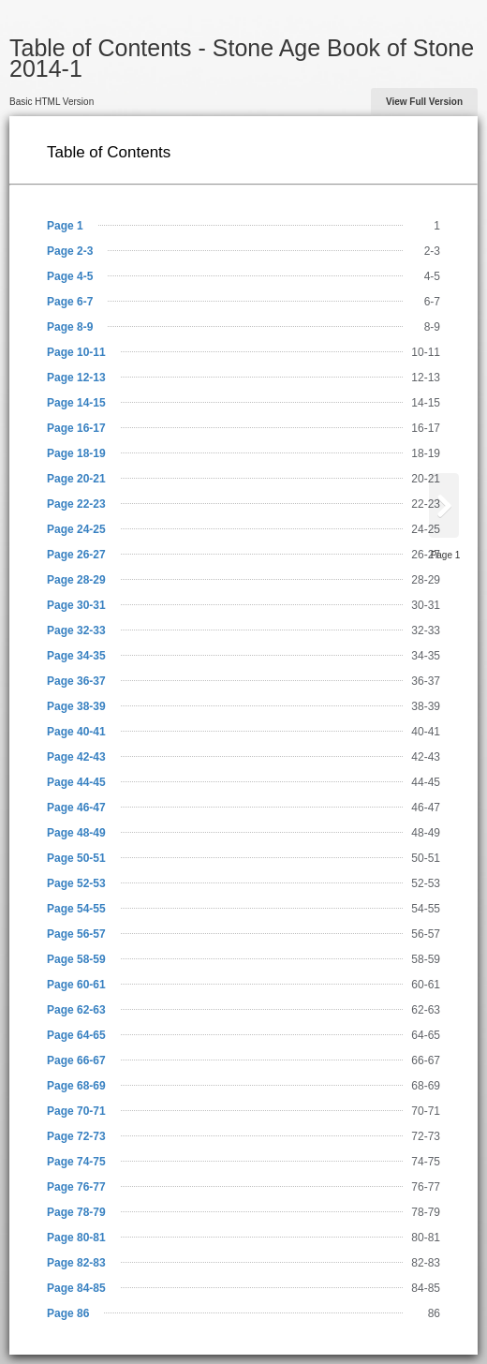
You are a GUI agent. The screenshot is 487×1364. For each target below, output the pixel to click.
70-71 (425, 1111)
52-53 (425, 883)
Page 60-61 (76, 984)
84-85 (425, 1288)
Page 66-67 (76, 1060)
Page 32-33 (76, 630)
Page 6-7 (70, 301)
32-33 (425, 630)
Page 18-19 (76, 453)
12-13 (425, 377)
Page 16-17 (76, 428)
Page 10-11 (76, 352)
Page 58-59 (76, 959)
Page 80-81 (76, 1237)
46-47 (425, 807)
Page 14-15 (76, 402)
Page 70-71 (76, 1111)
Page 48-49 (76, 832)
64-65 (425, 1035)
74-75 (425, 1161)
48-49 (425, 832)
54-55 (425, 908)
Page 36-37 (76, 681)
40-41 (425, 731)
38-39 (425, 706)
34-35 (425, 655)
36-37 (425, 681)
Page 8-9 (70, 327)
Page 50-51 (76, 858)
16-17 (425, 428)
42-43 (425, 757)
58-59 (425, 959)
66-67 (425, 1060)
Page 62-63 (76, 1009)
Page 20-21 (76, 478)
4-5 (432, 276)
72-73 (425, 1136)
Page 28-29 (76, 579)
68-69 (425, 1085)
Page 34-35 (76, 655)
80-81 (425, 1237)
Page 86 (68, 1313)
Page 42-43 (76, 757)
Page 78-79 (76, 1212)
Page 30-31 (76, 605)
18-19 (425, 453)
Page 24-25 (76, 529)
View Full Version (424, 101)
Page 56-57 (76, 934)
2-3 (432, 251)
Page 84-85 (76, 1288)
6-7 (432, 301)
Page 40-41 (76, 731)
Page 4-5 (70, 276)
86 (434, 1313)
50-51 (425, 858)
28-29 (425, 579)
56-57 (425, 934)
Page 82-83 (76, 1262)
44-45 (425, 782)
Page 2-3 (70, 251)
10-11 (425, 352)
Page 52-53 (76, 883)
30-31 (425, 605)
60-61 (425, 984)
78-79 (425, 1212)
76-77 (425, 1187)
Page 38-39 (76, 706)
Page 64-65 (76, 1035)
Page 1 (65, 225)
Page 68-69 (76, 1085)
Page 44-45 (76, 782)
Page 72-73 (76, 1136)
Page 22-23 (76, 504)
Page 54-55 (76, 908)
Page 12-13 (76, 377)
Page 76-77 (76, 1187)
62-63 (425, 1009)
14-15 (425, 402)
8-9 (432, 327)
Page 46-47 (76, 807)
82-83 (425, 1262)
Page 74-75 (76, 1161)
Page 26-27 (76, 554)
